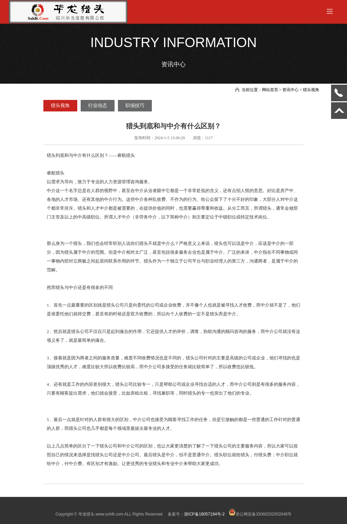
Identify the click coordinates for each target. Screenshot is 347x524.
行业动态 (97, 105)
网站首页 (270, 89)
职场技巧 (134, 105)
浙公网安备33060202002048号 (260, 514)
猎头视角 (60, 105)
